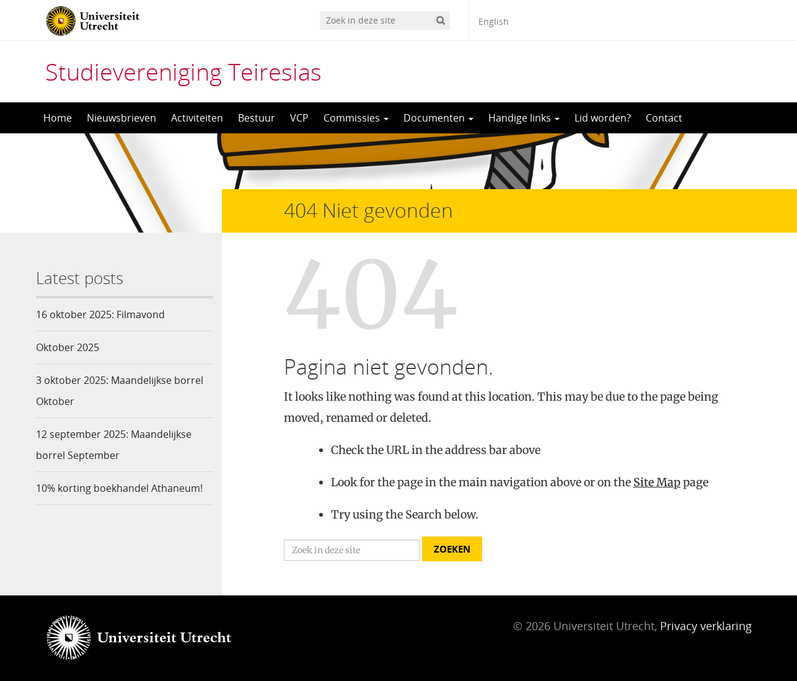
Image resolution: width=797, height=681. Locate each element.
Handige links (524, 118)
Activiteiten (197, 118)
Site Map (656, 482)
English (493, 21)
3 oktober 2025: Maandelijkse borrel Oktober (119, 390)
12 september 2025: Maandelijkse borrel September (114, 444)
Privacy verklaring (706, 625)
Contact (664, 118)
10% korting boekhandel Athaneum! (119, 488)
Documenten (438, 118)
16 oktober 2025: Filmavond (100, 314)
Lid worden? (603, 118)
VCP (299, 118)
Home (57, 118)
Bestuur (256, 118)
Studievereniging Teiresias (183, 71)
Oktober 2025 (67, 347)
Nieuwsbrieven (121, 118)
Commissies (356, 118)
